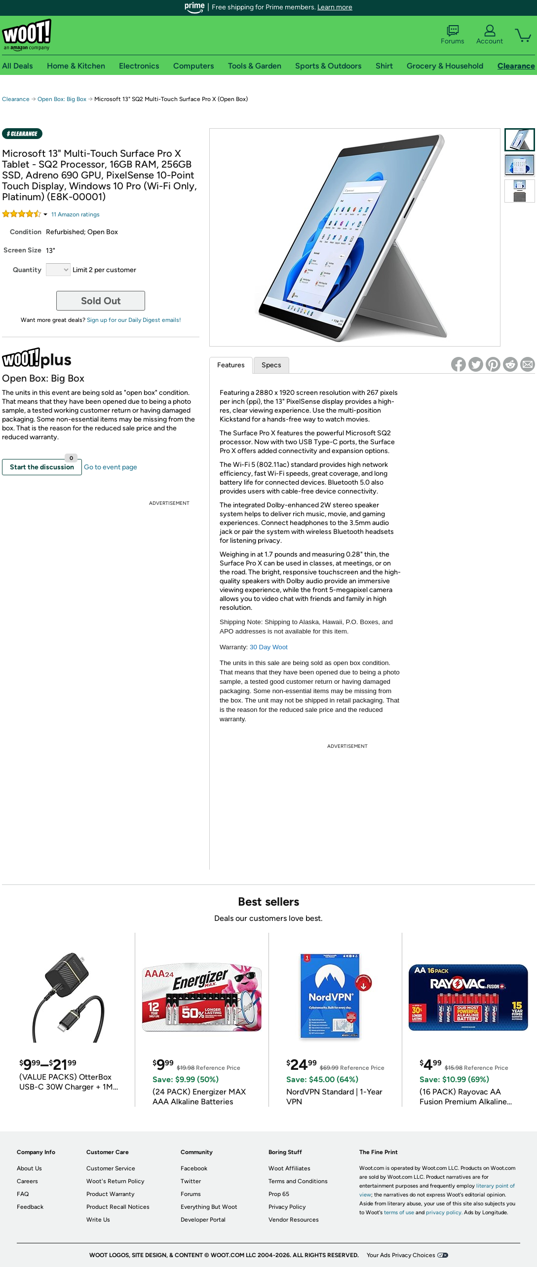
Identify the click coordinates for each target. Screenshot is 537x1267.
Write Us (98, 1219)
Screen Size (22, 250)
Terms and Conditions (298, 1181)
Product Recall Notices (118, 1206)
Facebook (194, 1168)
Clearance (16, 99)
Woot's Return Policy (115, 1181)
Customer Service (110, 1168)
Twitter (191, 1181)
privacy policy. (444, 1212)
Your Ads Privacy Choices (401, 1255)
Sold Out (101, 301)
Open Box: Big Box (62, 99)
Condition (25, 232)
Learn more (334, 7)
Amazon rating (75, 214)
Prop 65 (278, 1194)
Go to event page (110, 467)
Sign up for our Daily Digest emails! (134, 320)
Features (231, 365)
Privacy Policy (287, 1206)
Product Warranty (110, 1194)
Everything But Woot (209, 1206)
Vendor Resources (293, 1219)
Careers (27, 1181)
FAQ (23, 1194)
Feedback (30, 1206)
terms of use (399, 1212)
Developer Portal (203, 1219)
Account (489, 35)
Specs (271, 365)
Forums (452, 35)
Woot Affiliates (289, 1168)
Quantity (27, 270)
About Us (29, 1168)
